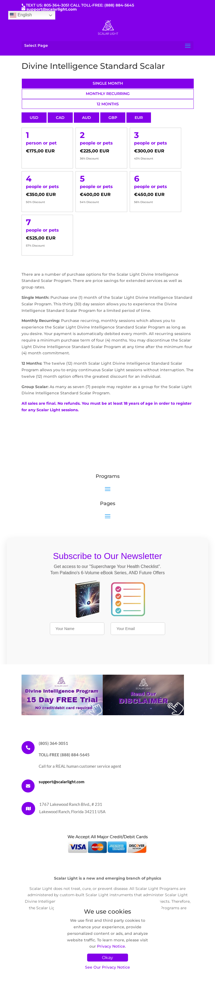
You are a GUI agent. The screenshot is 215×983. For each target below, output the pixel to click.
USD (34, 117)
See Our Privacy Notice (107, 967)
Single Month (108, 83)
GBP (112, 117)
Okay (107, 957)
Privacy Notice (111, 946)
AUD (86, 117)
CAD (60, 117)
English (21, 15)
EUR (139, 117)
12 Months (108, 104)
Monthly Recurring (108, 93)
